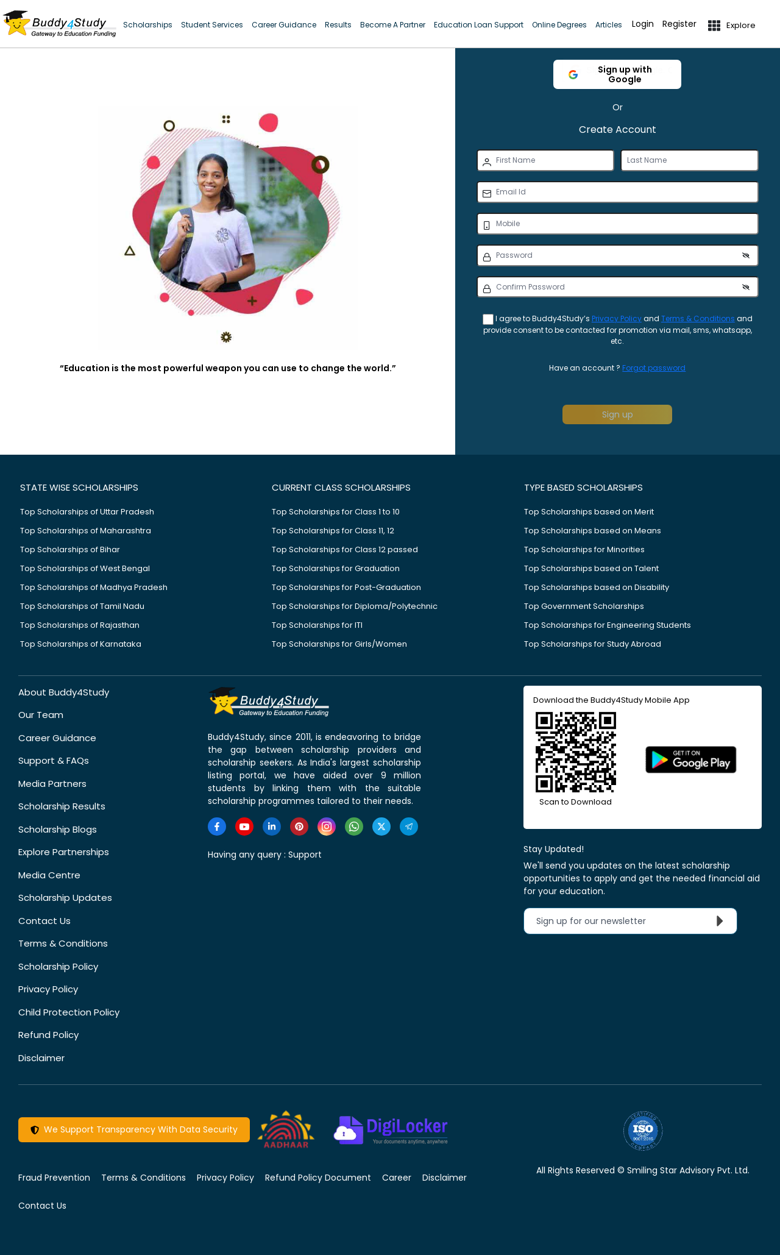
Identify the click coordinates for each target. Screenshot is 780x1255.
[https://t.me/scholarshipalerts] (409, 826)
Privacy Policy (617, 318)
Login (643, 24)
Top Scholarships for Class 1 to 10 (336, 511)
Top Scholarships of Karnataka (80, 644)
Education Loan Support (478, 25)
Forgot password (654, 368)
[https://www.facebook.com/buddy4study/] (217, 826)
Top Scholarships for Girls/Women (339, 644)
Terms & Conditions (698, 318)
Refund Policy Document (318, 1177)
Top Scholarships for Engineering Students (607, 625)
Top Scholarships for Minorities (584, 549)
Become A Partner (392, 25)
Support (305, 854)
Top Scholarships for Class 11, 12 (333, 530)
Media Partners (52, 783)
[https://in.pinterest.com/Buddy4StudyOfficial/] (299, 826)
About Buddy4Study (63, 692)
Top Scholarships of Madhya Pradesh (94, 587)
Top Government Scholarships (584, 606)
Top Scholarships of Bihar (70, 549)
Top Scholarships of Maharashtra (85, 530)
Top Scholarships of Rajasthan (80, 625)
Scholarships (147, 25)
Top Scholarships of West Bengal (85, 568)
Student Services (212, 25)
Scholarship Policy (58, 966)
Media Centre (49, 875)
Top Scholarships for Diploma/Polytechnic (355, 606)
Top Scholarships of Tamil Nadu (82, 606)
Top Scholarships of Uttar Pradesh (87, 511)
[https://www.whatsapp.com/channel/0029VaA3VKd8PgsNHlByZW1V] (354, 826)
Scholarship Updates (65, 897)
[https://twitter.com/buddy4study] (381, 826)
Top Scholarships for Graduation (336, 568)
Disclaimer (41, 1057)
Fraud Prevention (54, 1177)
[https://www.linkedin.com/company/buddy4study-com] (272, 826)
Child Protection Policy (68, 1012)
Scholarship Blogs (57, 829)
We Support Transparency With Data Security (134, 1129)
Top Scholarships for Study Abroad (592, 644)
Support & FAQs (53, 760)
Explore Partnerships (63, 851)
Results (338, 25)
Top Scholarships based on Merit (589, 511)
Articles (608, 25)
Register (679, 24)
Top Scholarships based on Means (592, 530)
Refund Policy (48, 1034)
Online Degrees (559, 25)
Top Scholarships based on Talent (591, 568)
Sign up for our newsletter (632, 921)
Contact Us (44, 920)
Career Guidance (284, 25)
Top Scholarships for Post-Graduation (346, 587)
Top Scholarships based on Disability (596, 587)
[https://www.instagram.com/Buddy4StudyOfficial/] (327, 826)
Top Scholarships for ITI (317, 625)
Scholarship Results (61, 806)
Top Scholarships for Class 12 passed (345, 549)
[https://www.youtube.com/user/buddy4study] (244, 826)
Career (396, 1177)
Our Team (40, 714)
